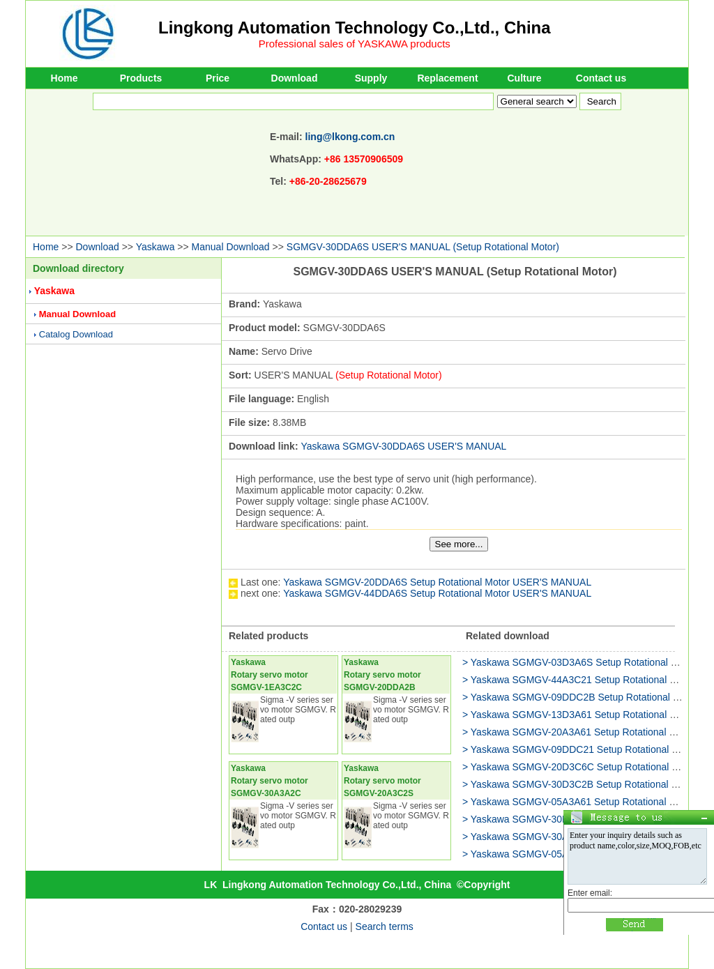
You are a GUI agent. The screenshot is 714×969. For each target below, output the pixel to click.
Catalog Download (76, 334)
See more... (459, 544)
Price (217, 78)
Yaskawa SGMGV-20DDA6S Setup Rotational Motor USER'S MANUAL (437, 582)
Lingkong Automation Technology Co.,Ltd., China (354, 27)
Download (294, 78)
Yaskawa (155, 246)
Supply (371, 78)
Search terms (384, 926)
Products (141, 78)
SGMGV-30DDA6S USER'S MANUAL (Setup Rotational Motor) (423, 246)
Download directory (78, 268)
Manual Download (231, 246)
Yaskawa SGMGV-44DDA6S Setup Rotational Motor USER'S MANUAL (437, 593)
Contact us (601, 78)
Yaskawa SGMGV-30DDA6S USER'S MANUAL (403, 446)
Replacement (447, 78)
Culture (525, 78)
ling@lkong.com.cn (350, 136)
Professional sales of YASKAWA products (354, 43)
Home (64, 78)
